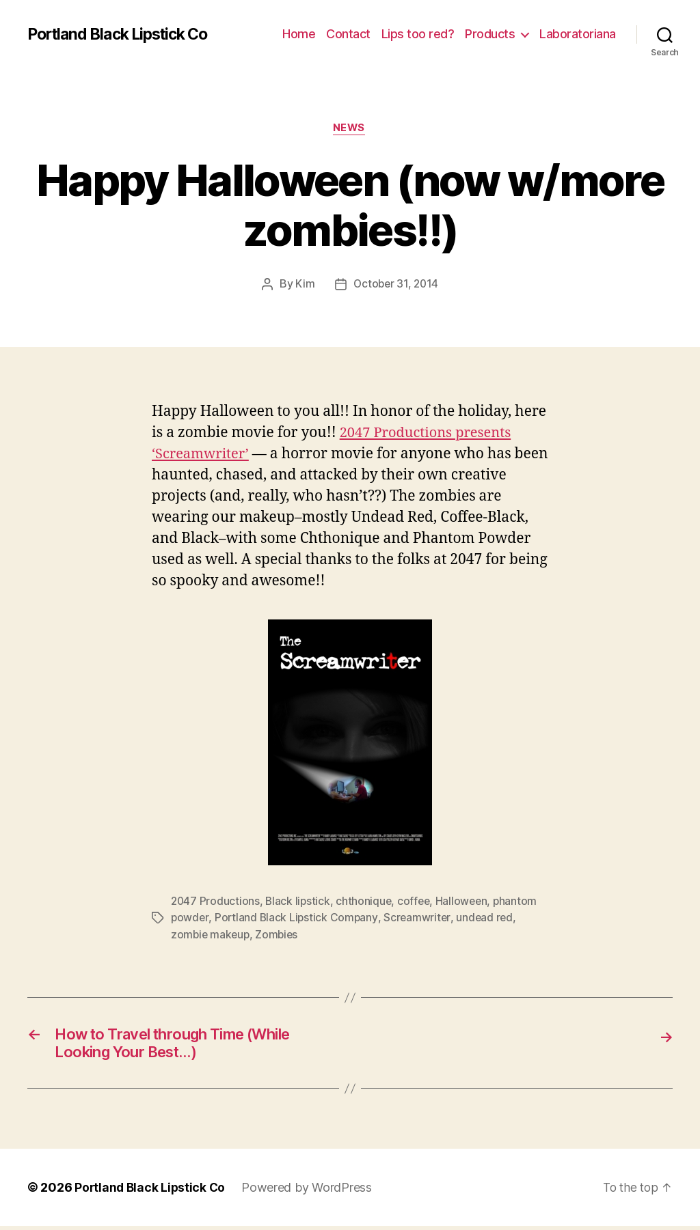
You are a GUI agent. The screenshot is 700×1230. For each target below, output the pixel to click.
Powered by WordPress (310, 1191)
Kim (303, 285)
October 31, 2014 (396, 285)
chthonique (366, 901)
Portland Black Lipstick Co (124, 34)
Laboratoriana (577, 34)
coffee (417, 901)
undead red (488, 918)
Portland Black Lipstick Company (298, 918)
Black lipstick (299, 901)
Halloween (467, 901)
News (350, 129)
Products (490, 34)
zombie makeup (211, 934)
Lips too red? (418, 34)
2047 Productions (216, 901)
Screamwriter (420, 918)
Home (298, 34)
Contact (348, 34)
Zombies (279, 934)
